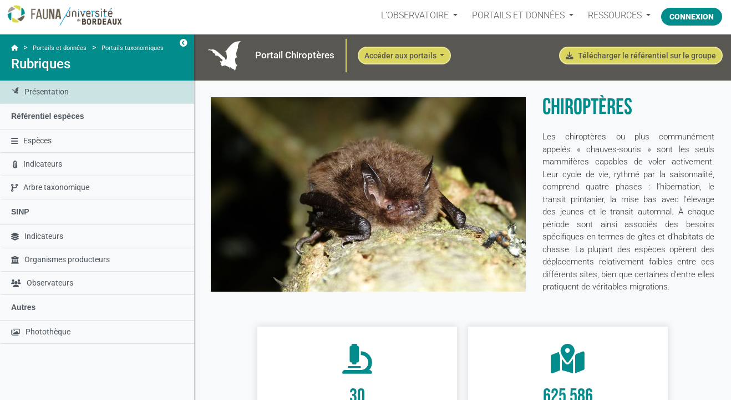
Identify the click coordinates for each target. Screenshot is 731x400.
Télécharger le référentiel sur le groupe (641, 55)
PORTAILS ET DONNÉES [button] (514, 15)
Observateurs (42, 282)
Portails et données (60, 48)
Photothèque (40, 331)
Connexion (691, 15)
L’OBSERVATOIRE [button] (411, 15)
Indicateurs (37, 163)
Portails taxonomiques (132, 48)
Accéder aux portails (401, 55)
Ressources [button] (611, 15)
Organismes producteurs (60, 259)
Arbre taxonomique (50, 187)
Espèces (31, 140)
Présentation (40, 92)
